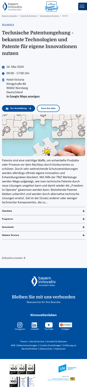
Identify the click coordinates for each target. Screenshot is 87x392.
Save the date (48, 108)
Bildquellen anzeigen (12, 258)
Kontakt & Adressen (57, 341)
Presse (24, 341)
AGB (13, 345)
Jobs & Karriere (37, 341)
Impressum (59, 349)
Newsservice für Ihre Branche (43, 302)
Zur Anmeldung (18, 108)
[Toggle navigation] (82, 6)
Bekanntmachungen (27, 345)
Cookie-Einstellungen (50, 345)
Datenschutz (46, 349)
